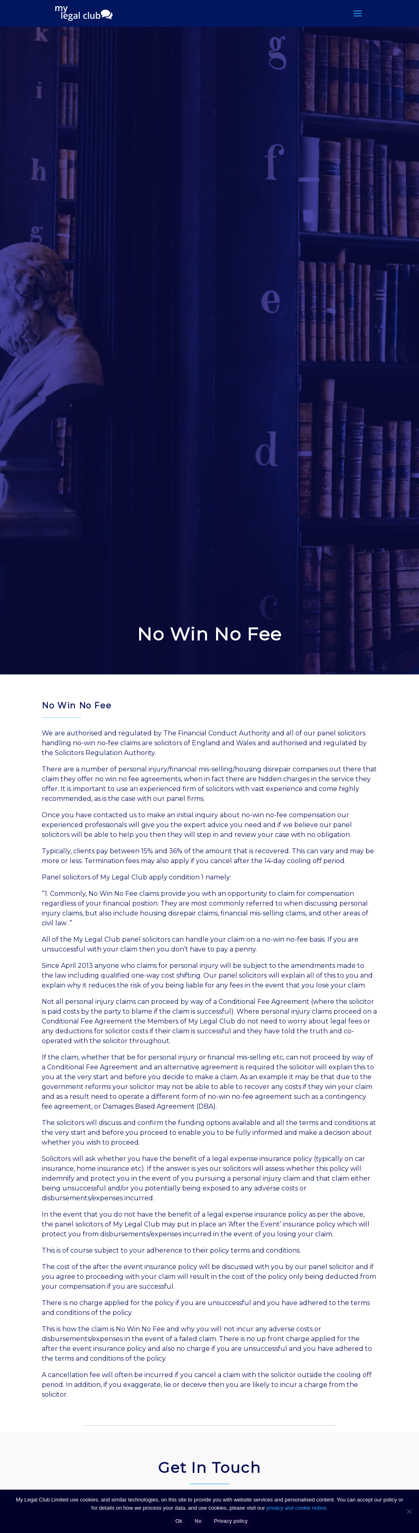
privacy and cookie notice (296, 1508)
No (198, 1521)
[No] (409, 1511)
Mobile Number (71, 1451)
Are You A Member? (245, 1451)
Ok (178, 1521)
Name (55, 1405)
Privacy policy (231, 1521)
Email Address (235, 1405)
